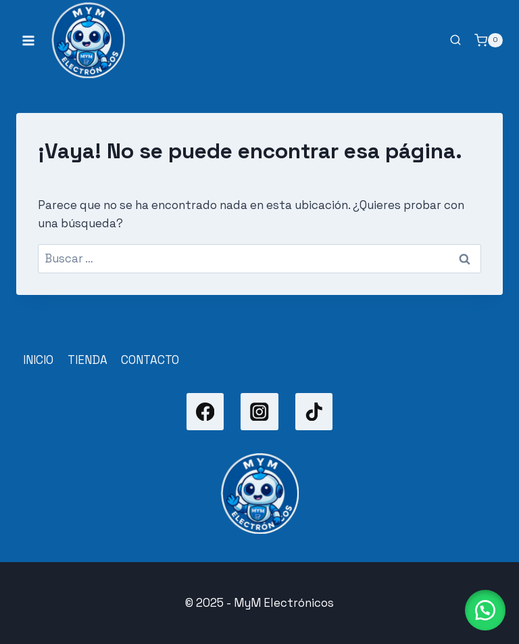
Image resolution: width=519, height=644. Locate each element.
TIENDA (87, 359)
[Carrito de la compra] (488, 40)
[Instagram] (259, 411)
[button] (485, 610)
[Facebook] (205, 411)
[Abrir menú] (28, 40)
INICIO (38, 359)
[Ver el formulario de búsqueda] (455, 40)
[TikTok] (313, 411)
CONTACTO (150, 359)
